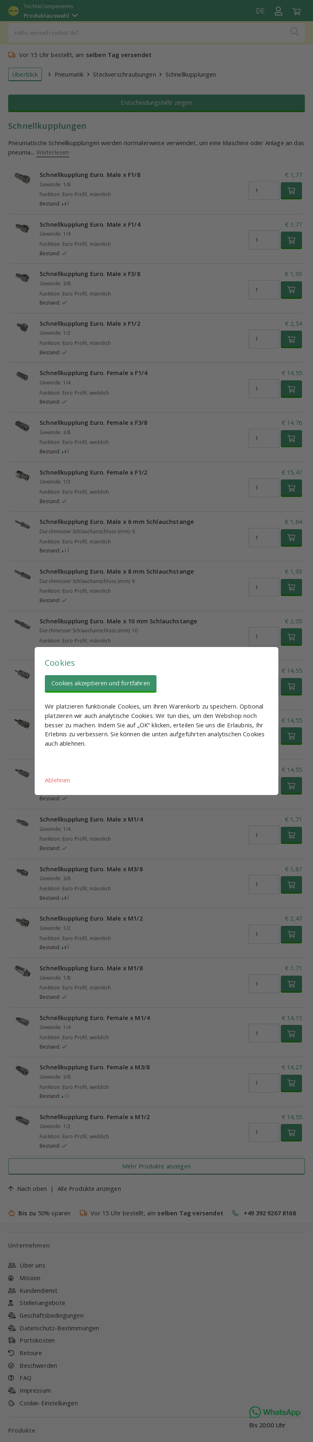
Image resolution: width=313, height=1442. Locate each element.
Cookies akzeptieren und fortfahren (100, 683)
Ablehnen (57, 780)
